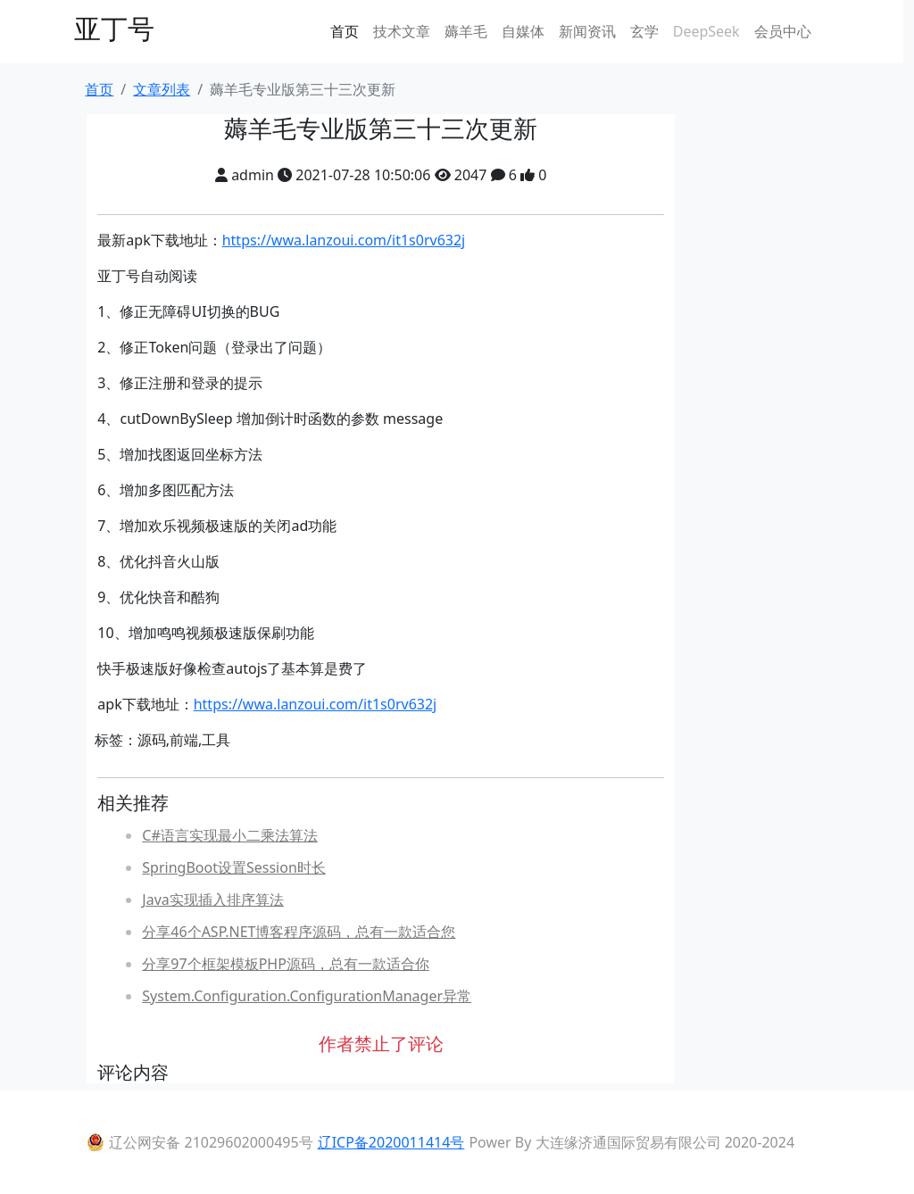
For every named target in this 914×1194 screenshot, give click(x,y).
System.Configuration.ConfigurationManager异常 (306, 996)
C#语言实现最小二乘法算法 (229, 835)
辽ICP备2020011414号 (391, 1142)
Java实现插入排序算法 (212, 899)
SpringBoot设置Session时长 (233, 867)
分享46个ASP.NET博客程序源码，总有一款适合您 (298, 931)
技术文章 (401, 31)
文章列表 (161, 89)
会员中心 (782, 31)
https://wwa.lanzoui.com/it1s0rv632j (344, 240)
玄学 (644, 31)
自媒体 (523, 31)
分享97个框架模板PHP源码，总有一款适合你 (285, 964)
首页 (344, 31)
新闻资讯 (587, 31)
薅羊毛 (466, 31)
